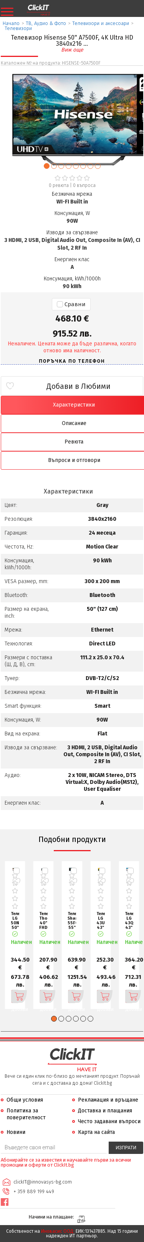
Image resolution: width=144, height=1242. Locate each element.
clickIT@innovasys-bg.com (42, 1182)
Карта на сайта (96, 1132)
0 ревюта (59, 185)
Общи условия (25, 1100)
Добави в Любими (78, 386)
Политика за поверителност (26, 1114)
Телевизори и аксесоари (100, 23)
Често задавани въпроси (109, 1121)
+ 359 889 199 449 (33, 1191)
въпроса (84, 185)
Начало (11, 23)
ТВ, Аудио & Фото (46, 23)
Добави (15, 996)
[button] (47, 166)
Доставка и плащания (105, 1110)
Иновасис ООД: (57, 1231)
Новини (16, 1132)
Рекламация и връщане (108, 1100)
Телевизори (18, 28)
